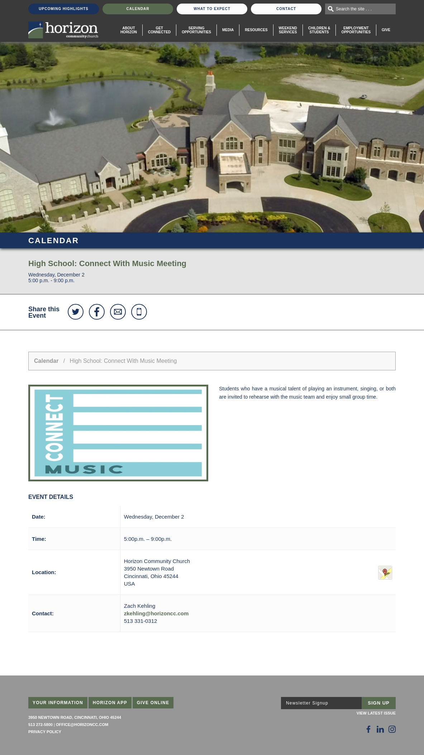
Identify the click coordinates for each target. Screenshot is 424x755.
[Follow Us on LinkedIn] (380, 729)
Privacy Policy (44, 732)
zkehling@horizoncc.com (156, 613)
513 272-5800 (40, 724)
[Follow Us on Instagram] (392, 729)
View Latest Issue (376, 713)
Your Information (58, 702)
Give (386, 30)
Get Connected (159, 30)
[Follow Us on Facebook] (368, 729)
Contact (286, 9)
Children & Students (319, 30)
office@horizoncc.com (82, 724)
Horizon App (110, 702)
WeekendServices (288, 30)
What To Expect (212, 9)
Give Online (153, 702)
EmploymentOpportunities (356, 30)
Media (228, 30)
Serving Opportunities (196, 30)
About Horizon (128, 30)
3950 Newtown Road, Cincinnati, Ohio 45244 (74, 717)
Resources (256, 30)
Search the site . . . (354, 8)
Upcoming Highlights (63, 9)
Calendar (137, 9)
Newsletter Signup (307, 703)
